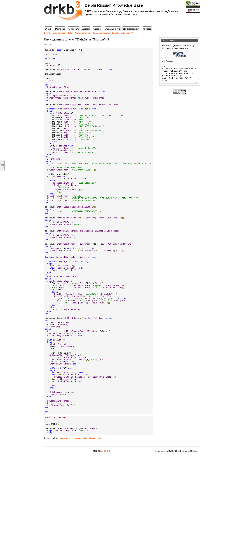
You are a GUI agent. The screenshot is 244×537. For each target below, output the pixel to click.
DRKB (47, 33)
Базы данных (59, 33)
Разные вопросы (82, 33)
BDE (70, 33)
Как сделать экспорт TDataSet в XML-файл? (113, 33)
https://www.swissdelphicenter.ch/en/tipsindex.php (79, 520)
